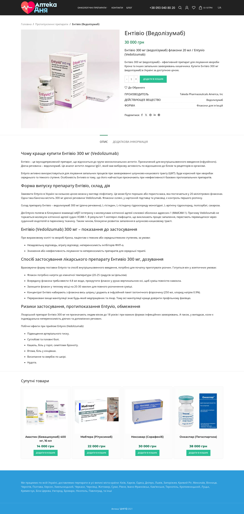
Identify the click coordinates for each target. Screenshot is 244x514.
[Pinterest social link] (150, 115)
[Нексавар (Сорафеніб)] (147, 411)
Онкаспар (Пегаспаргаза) (198, 436)
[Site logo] (39, 7)
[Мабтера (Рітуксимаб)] (97, 411)
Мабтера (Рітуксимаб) (96, 436)
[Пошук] (180, 7)
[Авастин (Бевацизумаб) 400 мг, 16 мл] (46, 411)
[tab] (104, 140)
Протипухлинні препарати (51, 24)
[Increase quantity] (136, 79)
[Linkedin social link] (155, 115)
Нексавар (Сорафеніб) (147, 436)
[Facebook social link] (142, 115)
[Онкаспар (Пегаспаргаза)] (198, 411)
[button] (46, 453)
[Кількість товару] (131, 79)
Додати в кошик (153, 78)
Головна (26, 24)
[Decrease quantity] (127, 79)
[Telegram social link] (159, 115)
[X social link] (146, 115)
